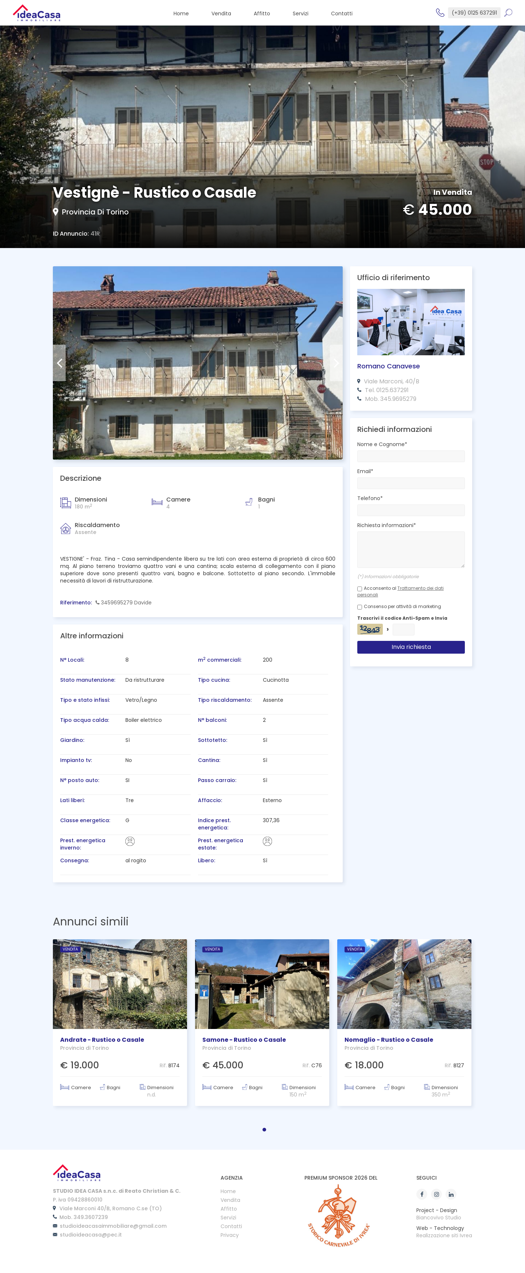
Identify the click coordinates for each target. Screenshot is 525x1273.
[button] (264, 1129)
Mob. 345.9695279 (390, 399)
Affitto (229, 1209)
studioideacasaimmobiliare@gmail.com (113, 1226)
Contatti (231, 1227)
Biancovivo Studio (438, 1217)
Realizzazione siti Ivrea (444, 1235)
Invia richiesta (411, 647)
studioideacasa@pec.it (91, 1234)
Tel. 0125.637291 (387, 390)
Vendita (230, 1200)
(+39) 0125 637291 (474, 12)
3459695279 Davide (124, 602)
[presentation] (59, 363)
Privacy (230, 1236)
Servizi (228, 1218)
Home (228, 1192)
